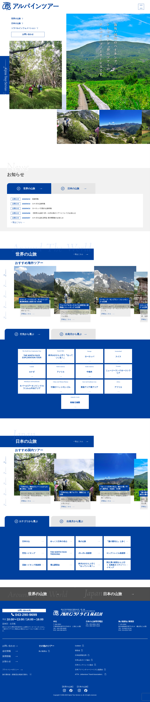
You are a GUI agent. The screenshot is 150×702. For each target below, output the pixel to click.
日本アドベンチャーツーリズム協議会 (90, 669)
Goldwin (79, 646)
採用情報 (6, 656)
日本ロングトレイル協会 (85, 665)
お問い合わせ (28, 34)
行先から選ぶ (27, 334)
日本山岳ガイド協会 (84, 660)
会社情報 (6, 651)
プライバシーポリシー (10, 669)
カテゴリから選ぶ (28, 521)
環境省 (79, 650)
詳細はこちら (27, 314)
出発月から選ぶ (73, 334)
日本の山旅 (17, 23)
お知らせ (6, 661)
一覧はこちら (17, 222)
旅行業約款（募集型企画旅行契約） (17, 674)
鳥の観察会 (44, 651)
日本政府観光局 (82, 655)
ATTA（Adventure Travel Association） (90, 674)
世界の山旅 (17, 19)
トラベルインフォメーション (24, 28)
